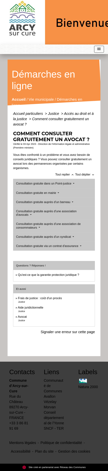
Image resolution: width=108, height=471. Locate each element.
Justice (54, 114)
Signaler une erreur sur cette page (68, 332)
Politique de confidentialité (61, 443)
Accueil (19, 99)
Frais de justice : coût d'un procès (40, 298)
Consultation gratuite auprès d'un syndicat (44, 236)
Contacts (19, 371)
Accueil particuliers (28, 114)
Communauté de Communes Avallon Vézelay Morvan (53, 393)
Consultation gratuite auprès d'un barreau (43, 202)
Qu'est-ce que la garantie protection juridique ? (48, 274)
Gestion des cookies (74, 451)
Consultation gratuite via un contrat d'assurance (47, 246)
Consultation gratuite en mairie (36, 192)
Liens (51, 371)
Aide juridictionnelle (30, 307)
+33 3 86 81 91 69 (18, 425)
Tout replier (65, 174)
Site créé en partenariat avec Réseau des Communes (54, 467)
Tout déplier (85, 174)
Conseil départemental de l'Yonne (54, 417)
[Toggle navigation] (99, 49)
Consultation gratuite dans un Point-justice (44, 183)
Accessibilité (21, 451)
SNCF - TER (54, 428)
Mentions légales (22, 443)
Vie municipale (41, 99)
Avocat (22, 316)
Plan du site (44, 451)
